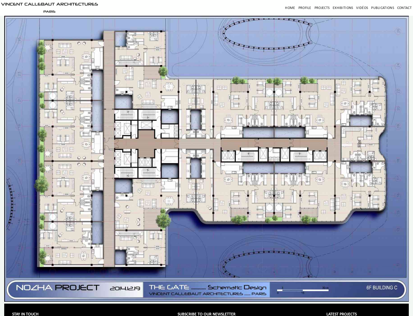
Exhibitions (343, 8)
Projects (322, 8)
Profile (304, 8)
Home (290, 8)
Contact (404, 8)
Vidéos (362, 8)
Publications (382, 8)
